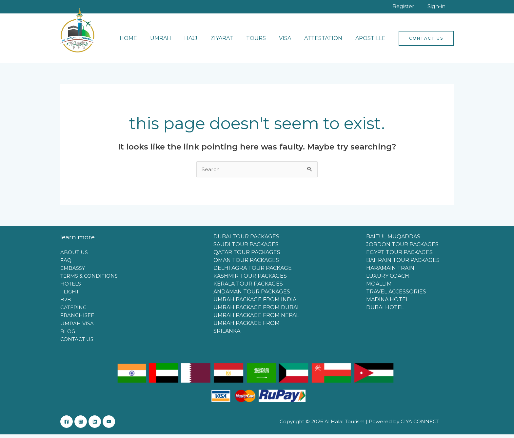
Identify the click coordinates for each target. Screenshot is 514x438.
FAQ (65, 263)
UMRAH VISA (77, 326)
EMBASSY (72, 271)
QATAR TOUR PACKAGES (246, 256)
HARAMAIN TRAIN (390, 272)
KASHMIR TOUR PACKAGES (250, 279)
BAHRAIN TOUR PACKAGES (403, 264)
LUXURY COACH (387, 279)
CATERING (73, 311)
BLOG (67, 334)
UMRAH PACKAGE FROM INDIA (254, 303)
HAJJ (205, 41)
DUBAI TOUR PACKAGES (246, 240)
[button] (426, 41)
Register (418, 8)
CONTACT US (76, 342)
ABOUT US (74, 255)
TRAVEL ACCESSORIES (396, 295)
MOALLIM (379, 287)
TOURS (265, 41)
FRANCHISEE (77, 318)
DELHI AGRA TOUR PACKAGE (252, 272)
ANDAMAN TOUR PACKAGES (251, 295)
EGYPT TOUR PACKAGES (399, 256)
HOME (148, 41)
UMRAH (177, 41)
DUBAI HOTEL (385, 311)
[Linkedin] (101, 425)
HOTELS (70, 287)
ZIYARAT (233, 41)
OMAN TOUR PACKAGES (246, 264)
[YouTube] (118, 425)
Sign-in (441, 8)
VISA (292, 41)
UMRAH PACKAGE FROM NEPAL (256, 319)
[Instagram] (84, 425)
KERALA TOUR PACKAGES (248, 287)
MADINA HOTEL (387, 303)
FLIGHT (69, 295)
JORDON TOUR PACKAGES (402, 248)
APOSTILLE (372, 41)
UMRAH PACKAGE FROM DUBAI (256, 311)
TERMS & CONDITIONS (89, 279)
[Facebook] (66, 425)
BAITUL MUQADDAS (393, 240)
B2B (65, 303)
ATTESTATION (327, 41)
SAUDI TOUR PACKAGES (246, 248)
